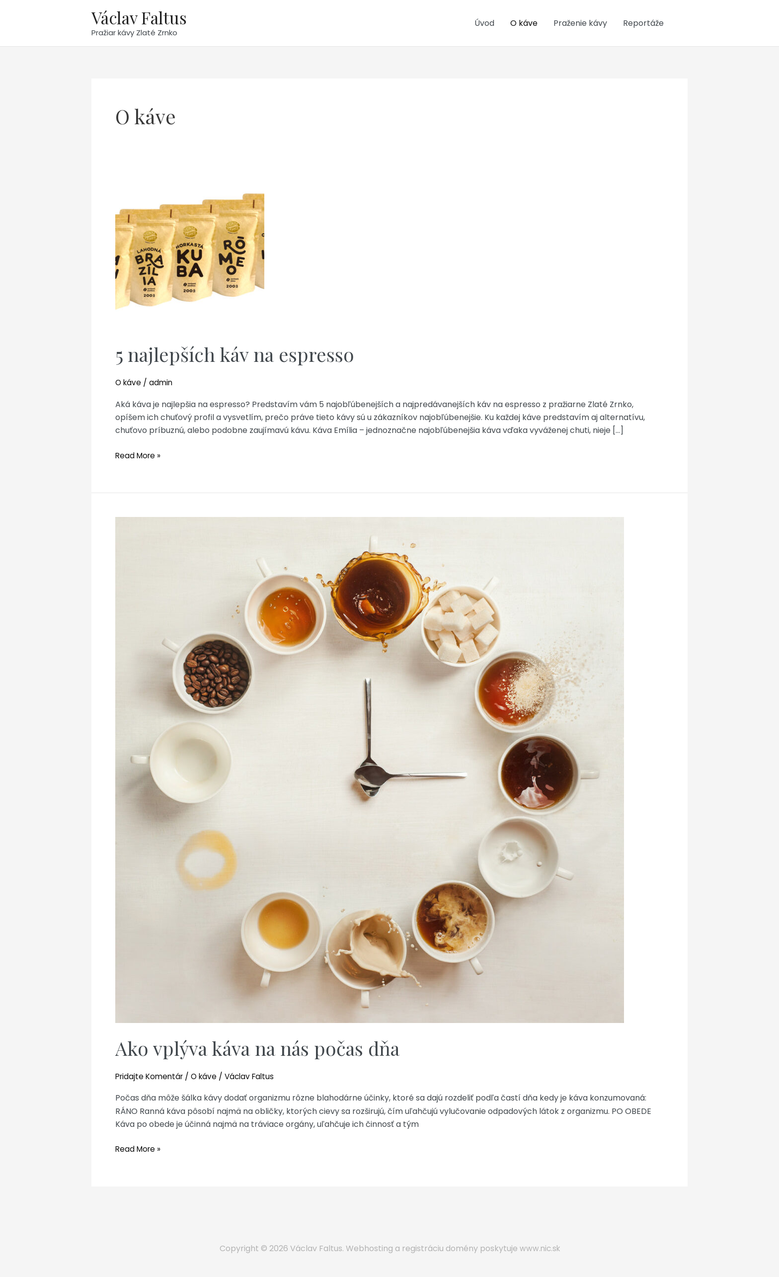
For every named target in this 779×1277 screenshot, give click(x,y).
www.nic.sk (540, 1248)
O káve (524, 23)
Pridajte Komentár (151, 1078)
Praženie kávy (580, 23)
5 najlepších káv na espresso (240, 355)
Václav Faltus (141, 18)
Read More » (139, 457)
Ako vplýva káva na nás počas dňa (265, 1049)
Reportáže (643, 23)
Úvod (484, 23)
